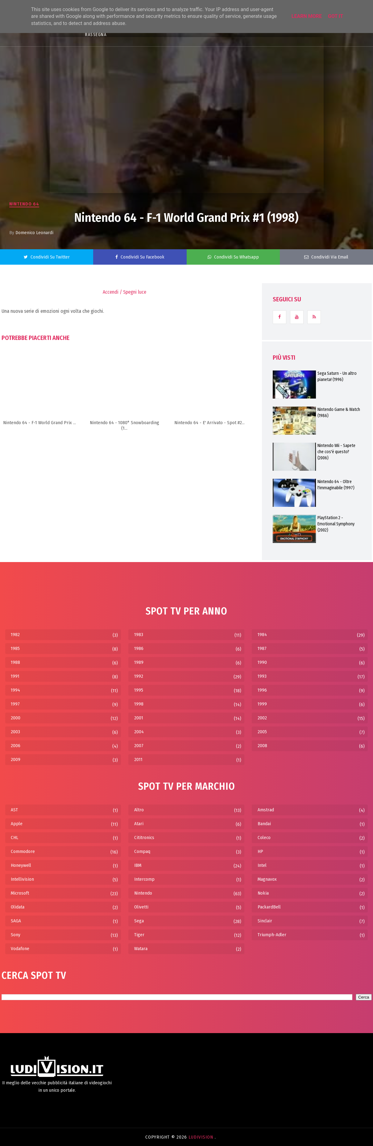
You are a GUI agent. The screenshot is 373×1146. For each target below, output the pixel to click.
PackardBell (269, 907)
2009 (15, 759)
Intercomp (144, 879)
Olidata (17, 907)
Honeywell (21, 865)
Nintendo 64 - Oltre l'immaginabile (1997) (335, 484)
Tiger (139, 934)
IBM (137, 865)
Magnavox (267, 879)
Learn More (307, 16)
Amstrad (266, 810)
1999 (262, 704)
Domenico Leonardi (34, 232)
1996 (262, 690)
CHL (14, 837)
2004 (139, 731)
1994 (15, 690)
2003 (15, 731)
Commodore (23, 851)
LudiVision (202, 1137)
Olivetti (141, 907)
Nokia (263, 893)
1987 (262, 648)
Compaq (142, 851)
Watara (140, 948)
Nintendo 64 (24, 204)
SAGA (16, 921)
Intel (262, 865)
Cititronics (144, 837)
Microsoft (20, 893)
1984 (262, 634)
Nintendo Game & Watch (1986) (338, 412)
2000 (15, 718)
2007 (138, 745)
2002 (262, 718)
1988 (15, 662)
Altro (139, 810)
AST (14, 810)
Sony (15, 934)
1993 (262, 676)
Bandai (264, 823)
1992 (138, 676)
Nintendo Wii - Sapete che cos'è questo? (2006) (336, 452)
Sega (139, 921)
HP (260, 851)
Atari (138, 823)
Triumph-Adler (272, 934)
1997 (15, 704)
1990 (262, 662)
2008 (262, 745)
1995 (138, 690)
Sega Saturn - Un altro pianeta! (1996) (337, 376)
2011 (138, 759)
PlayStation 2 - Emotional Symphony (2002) (335, 524)
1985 (15, 648)
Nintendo (143, 893)
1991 (15, 676)
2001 (138, 718)
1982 (15, 634)
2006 (15, 745)
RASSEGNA (95, 34)
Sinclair (265, 921)
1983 (138, 634)
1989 (138, 662)
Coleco (264, 837)
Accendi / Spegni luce (124, 292)
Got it (335, 16)
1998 (138, 704)
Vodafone (20, 948)
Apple (17, 823)
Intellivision (22, 879)
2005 (262, 731)
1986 (138, 648)
